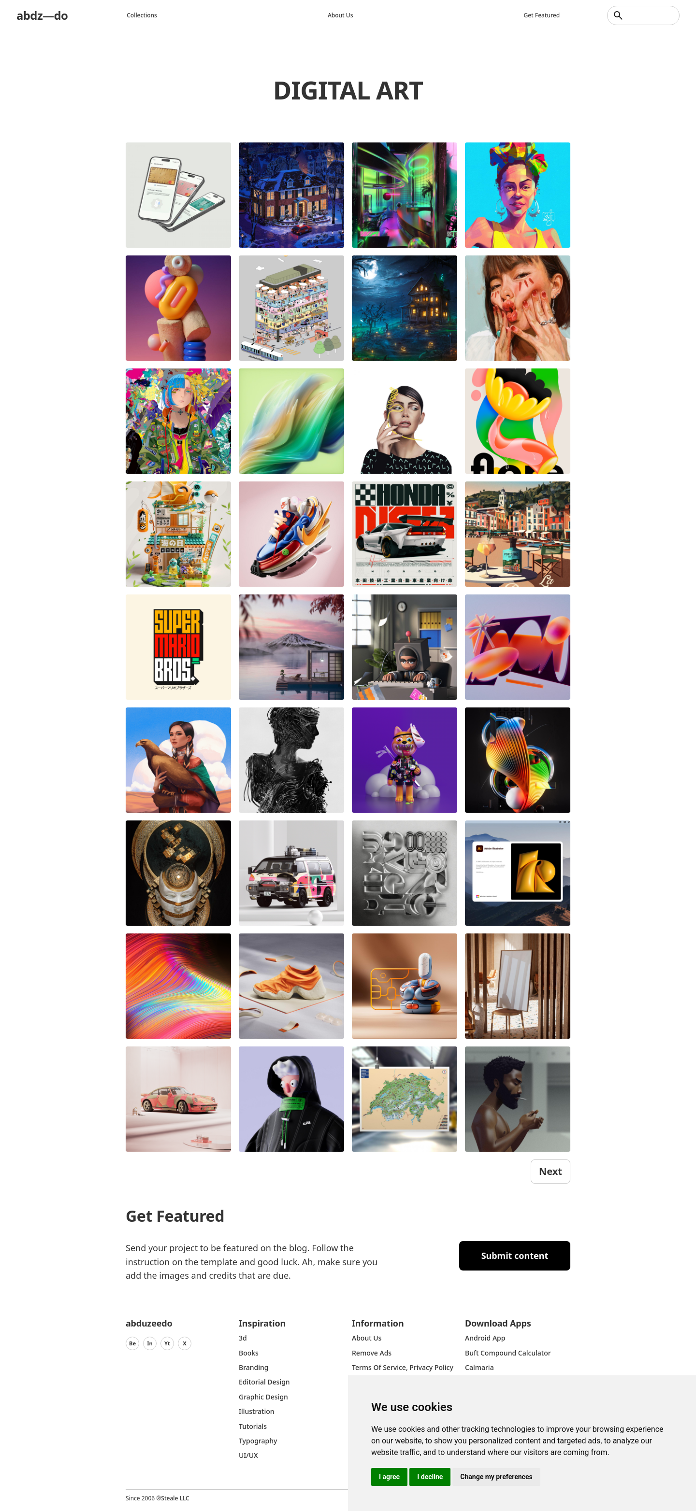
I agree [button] (389, 1477)
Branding (254, 1367)
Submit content (515, 1255)
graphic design (263, 1396)
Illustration (257, 1411)
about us (366, 1337)
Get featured (542, 15)
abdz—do (42, 15)
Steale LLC (175, 1498)
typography (258, 1440)
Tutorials (253, 1426)
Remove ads (372, 1352)
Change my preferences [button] (496, 1477)
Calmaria (479, 1367)
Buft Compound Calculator (508, 1352)
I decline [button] (430, 1477)
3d (243, 1337)
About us (340, 15)
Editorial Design (264, 1381)
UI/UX (248, 1455)
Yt (167, 1343)
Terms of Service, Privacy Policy (402, 1367)
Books (249, 1352)
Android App (485, 1337)
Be (132, 1343)
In (150, 1343)
